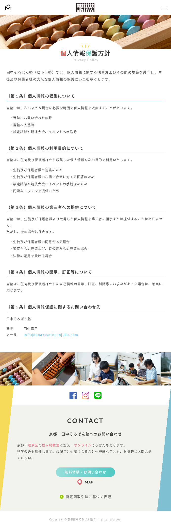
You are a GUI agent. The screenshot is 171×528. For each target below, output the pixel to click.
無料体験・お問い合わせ (85, 472)
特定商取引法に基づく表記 (88, 496)
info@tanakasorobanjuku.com (51, 334)
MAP (89, 482)
